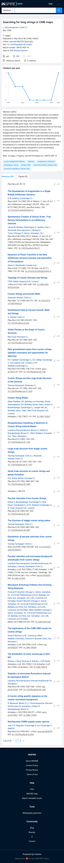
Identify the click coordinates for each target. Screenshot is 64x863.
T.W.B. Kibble (13, 281)
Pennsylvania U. (24, 230)
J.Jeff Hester (45, 661)
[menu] (48, 4)
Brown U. (35, 430)
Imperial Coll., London (29, 281)
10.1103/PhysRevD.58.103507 (19, 44)
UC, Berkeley (27, 401)
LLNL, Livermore (36, 598)
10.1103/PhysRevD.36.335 (18, 514)
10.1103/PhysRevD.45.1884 (19, 484)
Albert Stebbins (14, 401)
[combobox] (35, 10)
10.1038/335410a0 (43, 622)
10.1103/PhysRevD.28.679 (29, 248)
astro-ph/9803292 (16, 41)
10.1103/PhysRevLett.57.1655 (20, 391)
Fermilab (39, 401)
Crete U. (23, 27)
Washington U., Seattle (34, 227)
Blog (32, 828)
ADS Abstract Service (19, 50)
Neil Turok (12, 337)
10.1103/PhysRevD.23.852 (18, 323)
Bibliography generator (32, 813)
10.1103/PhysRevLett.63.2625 (20, 343)
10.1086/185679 (40, 667)
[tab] (10, 176)
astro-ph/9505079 (44, 731)
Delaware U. (30, 385)
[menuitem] (50, 4)
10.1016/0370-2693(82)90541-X (38, 271)
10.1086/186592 (30, 647)
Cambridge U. (26, 198)
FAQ (32, 789)
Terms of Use (32, 774)
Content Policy (32, 765)
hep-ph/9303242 (43, 575)
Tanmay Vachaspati (16, 385)
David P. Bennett (23, 601)
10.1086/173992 (30, 715)
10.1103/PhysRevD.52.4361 (23, 734)
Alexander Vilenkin (15, 298)
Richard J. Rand (14, 661)
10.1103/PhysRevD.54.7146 (34, 372)
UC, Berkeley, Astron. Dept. (32, 404)
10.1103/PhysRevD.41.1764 (19, 442)
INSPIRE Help (32, 794)
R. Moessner (13, 703)
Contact (32, 841)
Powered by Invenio (32, 854)
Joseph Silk (39, 407)
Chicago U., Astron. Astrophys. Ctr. (28, 233)
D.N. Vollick (12, 478)
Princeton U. (22, 337)
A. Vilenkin (12, 317)
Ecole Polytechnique (23, 595)
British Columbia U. (26, 478)
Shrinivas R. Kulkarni (30, 661)
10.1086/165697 (43, 416)
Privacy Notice (32, 770)
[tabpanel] (32, 462)
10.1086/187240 (18, 578)
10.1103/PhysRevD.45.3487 (19, 530)
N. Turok (11, 508)
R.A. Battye (37, 360)
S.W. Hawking (13, 198)
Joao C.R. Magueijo (16, 725)
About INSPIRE (32, 761)
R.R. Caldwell (13, 360)
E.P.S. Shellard (33, 505)
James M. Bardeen (15, 227)
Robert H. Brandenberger (18, 502)
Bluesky (32, 832)
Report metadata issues (32, 798)
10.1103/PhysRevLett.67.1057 (20, 465)
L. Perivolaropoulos (11, 27)
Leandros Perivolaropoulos (19, 430)
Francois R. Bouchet (16, 592)
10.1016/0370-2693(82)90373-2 (21, 210)
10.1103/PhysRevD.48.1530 (34, 690)
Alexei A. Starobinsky (16, 265)
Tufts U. (27, 298)
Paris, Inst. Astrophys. (17, 598)
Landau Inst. (31, 265)
